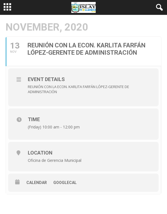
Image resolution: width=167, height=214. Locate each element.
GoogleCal (65, 182)
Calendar (36, 182)
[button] (158, 7)
